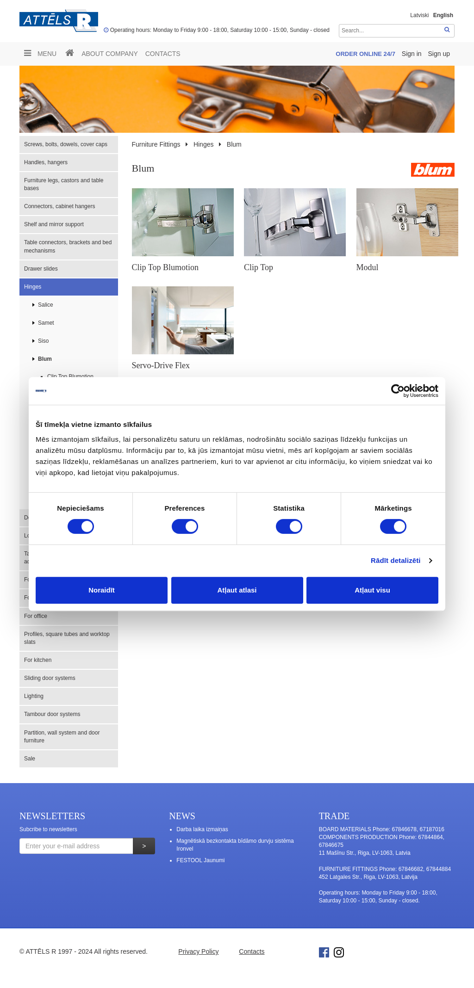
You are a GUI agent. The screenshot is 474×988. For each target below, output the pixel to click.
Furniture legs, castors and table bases (63, 184)
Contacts (163, 53)
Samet (46, 323)
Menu (40, 53)
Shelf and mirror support (54, 224)
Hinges (32, 287)
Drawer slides (41, 269)
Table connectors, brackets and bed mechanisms (68, 246)
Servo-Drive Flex (161, 365)
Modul (367, 267)
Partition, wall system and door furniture (62, 736)
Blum (45, 359)
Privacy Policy (198, 951)
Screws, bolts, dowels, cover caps (65, 144)
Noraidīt (101, 590)
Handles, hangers (46, 162)
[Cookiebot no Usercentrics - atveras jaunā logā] (397, 391)
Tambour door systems (52, 714)
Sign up (439, 53)
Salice (45, 305)
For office (35, 616)
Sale (29, 758)
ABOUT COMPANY (109, 53)
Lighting (34, 696)
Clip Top (258, 267)
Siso (43, 341)
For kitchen (37, 660)
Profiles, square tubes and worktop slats (67, 638)
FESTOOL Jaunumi (200, 860)
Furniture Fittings (156, 144)
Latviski (419, 15)
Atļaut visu (372, 590)
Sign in (413, 53)
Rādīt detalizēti (395, 560)
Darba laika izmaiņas (202, 829)
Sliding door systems (49, 678)
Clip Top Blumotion (70, 376)
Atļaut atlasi (236, 590)
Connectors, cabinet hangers (59, 206)
